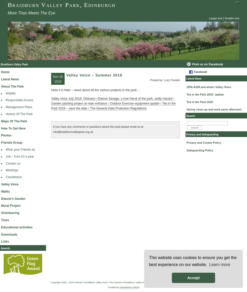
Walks (5, 191)
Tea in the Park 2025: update (205, 94)
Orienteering (10, 213)
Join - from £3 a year (20, 156)
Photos (6, 135)
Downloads (9, 234)
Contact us (13, 163)
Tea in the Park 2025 (200, 102)
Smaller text (232, 18)
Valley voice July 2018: (67, 98)
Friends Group (11, 142)
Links (5, 241)
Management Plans (19, 107)
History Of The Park (19, 114)
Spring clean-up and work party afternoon (214, 109)
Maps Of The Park (14, 121)
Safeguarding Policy (200, 150)
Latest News (10, 79)
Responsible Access (19, 100)
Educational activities (17, 227)
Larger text (216, 18)
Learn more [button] (219, 264)
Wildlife (11, 93)
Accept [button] (193, 278)
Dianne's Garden (13, 199)
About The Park (12, 86)
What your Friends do (20, 149)
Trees (5, 220)
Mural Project (11, 206)
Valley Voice (10, 184)
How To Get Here (13, 128)
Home (5, 72)
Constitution (14, 177)
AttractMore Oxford (129, 287)
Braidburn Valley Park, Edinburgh (62, 5)
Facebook (200, 71)
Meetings (12, 170)
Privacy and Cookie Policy (204, 142)
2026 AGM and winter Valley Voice (209, 87)
